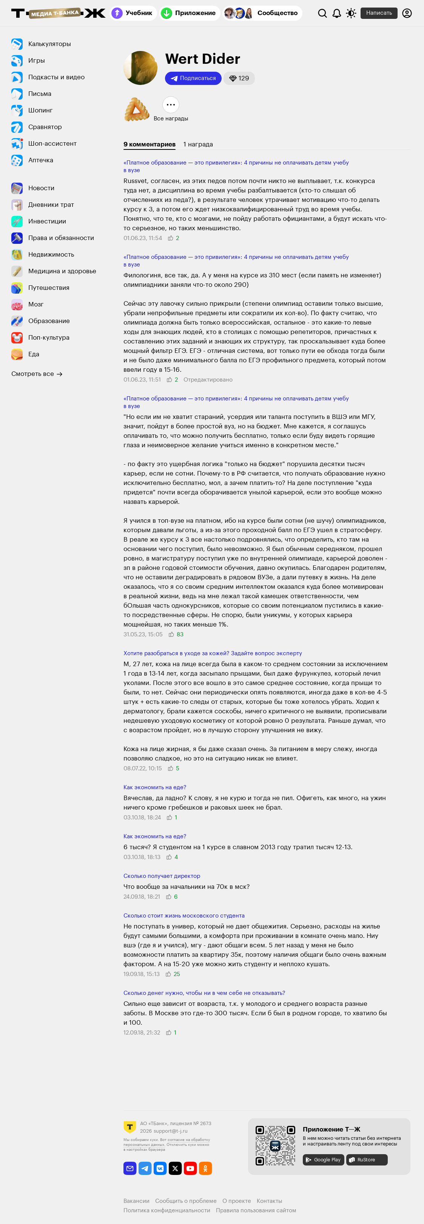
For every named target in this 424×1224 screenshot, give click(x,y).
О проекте (236, 1201)
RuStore (361, 1160)
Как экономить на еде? (155, 787)
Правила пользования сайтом (256, 1210)
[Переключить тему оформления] (351, 13)
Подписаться (193, 78)
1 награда (198, 144)
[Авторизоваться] (407, 13)
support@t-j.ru (171, 1131)
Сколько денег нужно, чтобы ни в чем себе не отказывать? (204, 993)
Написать (379, 13)
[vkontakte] (160, 1168)
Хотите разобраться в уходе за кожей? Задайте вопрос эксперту (212, 653)
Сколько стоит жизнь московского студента (184, 916)
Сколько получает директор (161, 876)
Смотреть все (37, 374)
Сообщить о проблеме (186, 1201)
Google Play (323, 1160)
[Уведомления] (336, 13)
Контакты (269, 1201)
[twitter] (175, 1168)
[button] (239, 78)
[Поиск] (322, 13)
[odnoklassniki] (205, 1168)
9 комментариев (149, 144)
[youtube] (190, 1168)
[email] (130, 1168)
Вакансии (136, 1201)
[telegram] (145, 1168)
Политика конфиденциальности (166, 1210)
